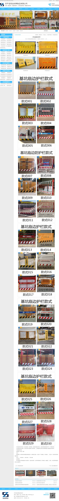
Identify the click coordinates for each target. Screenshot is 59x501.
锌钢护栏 (17, 30)
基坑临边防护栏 (9, 40)
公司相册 (38, 8)
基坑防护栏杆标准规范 (3, 47)
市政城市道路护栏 (3, 83)
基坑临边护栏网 (3, 40)
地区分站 (56, 8)
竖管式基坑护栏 (3, 44)
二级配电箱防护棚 (3, 68)
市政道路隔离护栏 (6, 81)
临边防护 (14, 30)
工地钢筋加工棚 (3, 66)
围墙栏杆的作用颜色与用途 (3, 79)
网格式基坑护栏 (9, 44)
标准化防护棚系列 (6, 63)
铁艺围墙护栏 (9, 72)
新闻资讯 (20, 8)
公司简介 (8, 8)
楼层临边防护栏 (3, 42)
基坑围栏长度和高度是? (18, 482)
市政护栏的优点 (9, 85)
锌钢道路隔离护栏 (3, 74)
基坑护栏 (21, 30)
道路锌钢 (6, 30)
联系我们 (50, 8)
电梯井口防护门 (9, 55)
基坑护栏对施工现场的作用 (40, 482)
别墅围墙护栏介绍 (9, 79)
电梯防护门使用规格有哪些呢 (9, 60)
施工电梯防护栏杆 (55, 465)
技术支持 (26, 8)
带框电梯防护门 (9, 53)
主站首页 (50, 0)
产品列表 (3, 34)
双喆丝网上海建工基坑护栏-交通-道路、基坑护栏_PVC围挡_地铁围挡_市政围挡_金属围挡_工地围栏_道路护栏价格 (46, 485)
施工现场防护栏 (9, 42)
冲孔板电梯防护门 (3, 55)
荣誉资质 (44, 8)
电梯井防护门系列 (6, 50)
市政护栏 (10, 30)
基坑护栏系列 (6, 37)
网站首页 (2, 8)
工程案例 (32, 8)
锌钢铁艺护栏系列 (6, 70)
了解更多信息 (46, 494)
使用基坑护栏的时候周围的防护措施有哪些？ (22, 484)
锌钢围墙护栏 (3, 72)
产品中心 (14, 8)
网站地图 (57, 0)
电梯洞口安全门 (3, 57)
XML (54, 0)
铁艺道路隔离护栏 (9, 74)
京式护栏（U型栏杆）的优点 (3, 85)
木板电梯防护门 (3, 53)
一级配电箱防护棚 (9, 68)
